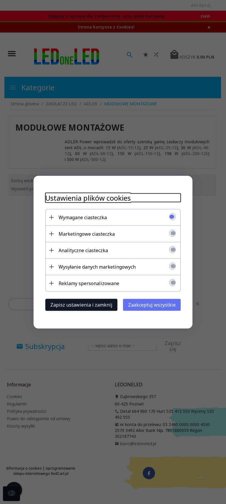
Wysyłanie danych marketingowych (97, 266)
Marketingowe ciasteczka (87, 233)
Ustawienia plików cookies (88, 197)
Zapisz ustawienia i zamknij (81, 304)
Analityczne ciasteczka (83, 250)
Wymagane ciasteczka (83, 217)
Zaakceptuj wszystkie (152, 304)
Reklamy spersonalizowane (89, 283)
